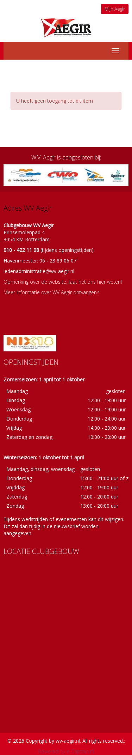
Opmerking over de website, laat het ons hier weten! (63, 281)
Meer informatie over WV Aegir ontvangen (50, 292)
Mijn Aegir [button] (115, 9)
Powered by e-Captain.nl (66, 751)
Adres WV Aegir (28, 208)
